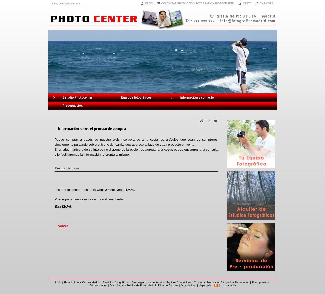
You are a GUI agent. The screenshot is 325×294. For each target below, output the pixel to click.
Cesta (244, 3)
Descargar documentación (148, 282)
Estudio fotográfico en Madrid (82, 282)
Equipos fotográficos (178, 282)
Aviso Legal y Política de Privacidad (131, 285)
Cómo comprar (98, 285)
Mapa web (264, 3)
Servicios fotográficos (116, 282)
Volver (63, 226)
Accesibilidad (188, 285)
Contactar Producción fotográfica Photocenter (195, 3)
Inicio (147, 3)
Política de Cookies (166, 285)
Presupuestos (260, 282)
